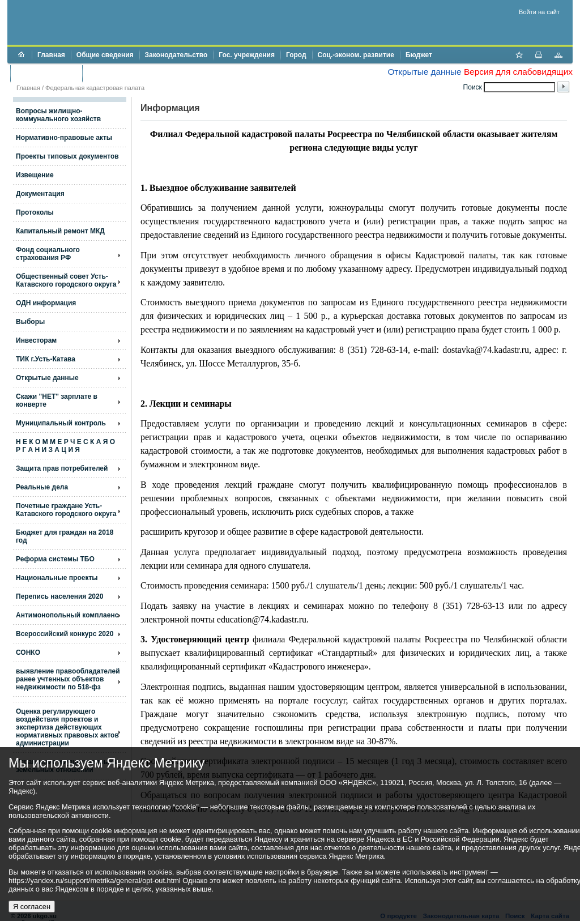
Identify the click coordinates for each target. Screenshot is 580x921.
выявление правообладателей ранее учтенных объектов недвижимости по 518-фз (68, 679)
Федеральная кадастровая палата (94, 87)
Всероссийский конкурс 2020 (64, 634)
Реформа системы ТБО (55, 559)
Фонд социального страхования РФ (48, 254)
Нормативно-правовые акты (64, 138)
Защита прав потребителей (62, 468)
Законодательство (176, 55)
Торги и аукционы (46, 73)
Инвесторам (36, 340)
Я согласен (31, 906)
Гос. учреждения (247, 55)
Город (296, 55)
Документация (40, 194)
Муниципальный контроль (61, 423)
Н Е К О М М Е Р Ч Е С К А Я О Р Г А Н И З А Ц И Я (65, 446)
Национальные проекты (57, 578)
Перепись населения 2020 (59, 596)
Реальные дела (42, 487)
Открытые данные (424, 71)
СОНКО (28, 652)
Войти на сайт (539, 11)
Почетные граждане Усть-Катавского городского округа (66, 510)
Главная (51, 55)
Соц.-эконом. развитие (356, 55)
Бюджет (419, 55)
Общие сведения (105, 55)
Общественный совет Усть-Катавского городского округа (66, 280)
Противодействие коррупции (137, 73)
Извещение (35, 175)
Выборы (30, 322)
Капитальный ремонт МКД (60, 231)
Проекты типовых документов (67, 156)
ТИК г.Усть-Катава (45, 359)
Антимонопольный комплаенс (67, 615)
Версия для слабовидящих (518, 71)
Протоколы (35, 212)
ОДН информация (46, 303)
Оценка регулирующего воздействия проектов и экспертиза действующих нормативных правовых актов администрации (67, 727)
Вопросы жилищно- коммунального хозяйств (58, 115)
